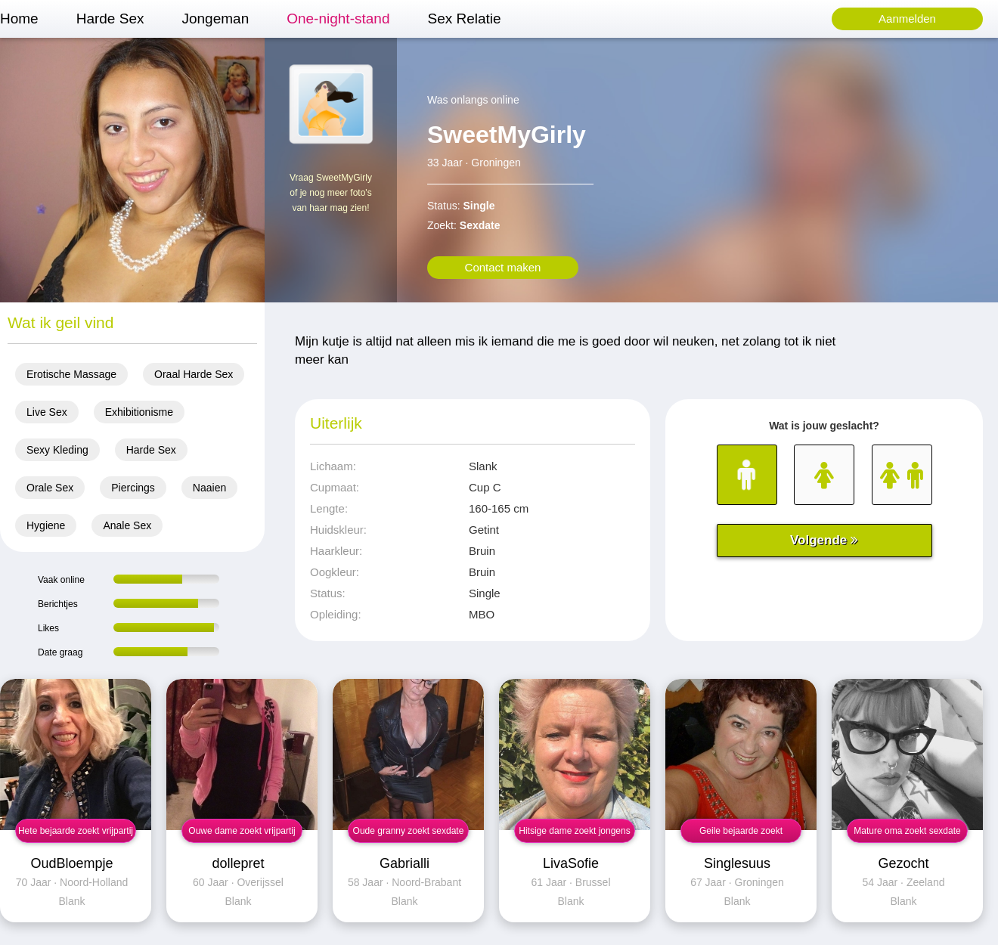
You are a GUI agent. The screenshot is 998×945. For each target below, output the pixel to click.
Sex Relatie (464, 18)
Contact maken (503, 267)
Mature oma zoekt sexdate (907, 831)
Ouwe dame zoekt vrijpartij (241, 831)
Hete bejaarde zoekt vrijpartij (75, 831)
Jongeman (215, 18)
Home (19, 18)
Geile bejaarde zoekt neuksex (741, 834)
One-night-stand (338, 18)
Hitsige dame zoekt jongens (574, 831)
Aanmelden (907, 18)
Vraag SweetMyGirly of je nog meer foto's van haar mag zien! (331, 192)
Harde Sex (110, 18)
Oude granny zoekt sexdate (408, 831)
